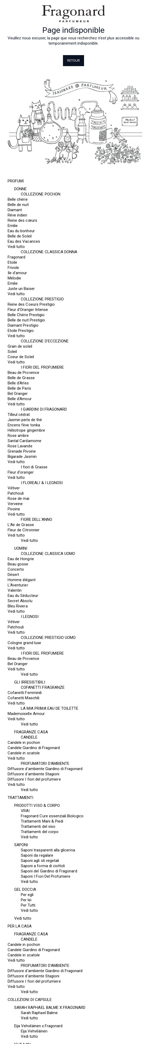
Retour (73, 60)
